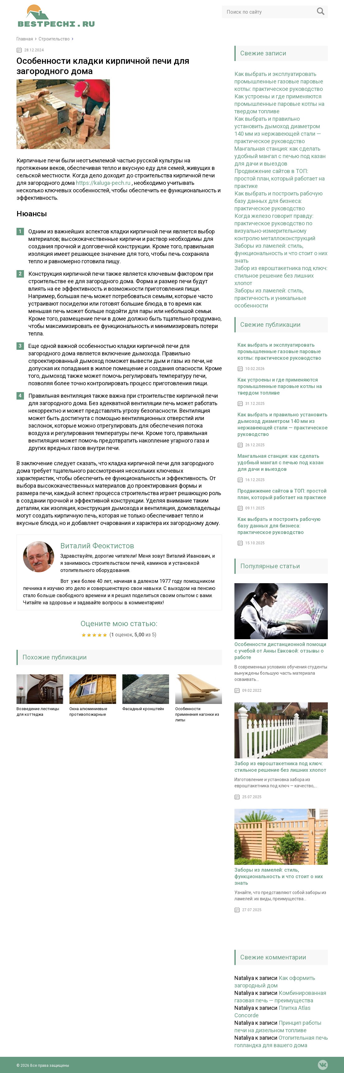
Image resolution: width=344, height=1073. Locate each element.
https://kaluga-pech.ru (103, 183)
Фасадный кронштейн (143, 708)
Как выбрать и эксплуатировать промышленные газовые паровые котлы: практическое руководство (278, 81)
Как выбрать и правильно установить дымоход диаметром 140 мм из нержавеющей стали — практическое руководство (283, 424)
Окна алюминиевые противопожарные (88, 711)
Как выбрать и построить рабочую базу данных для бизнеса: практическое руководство (278, 201)
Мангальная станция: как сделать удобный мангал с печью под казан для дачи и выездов (280, 156)
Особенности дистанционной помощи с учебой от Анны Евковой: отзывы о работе (280, 650)
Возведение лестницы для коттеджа (37, 711)
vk (323, 1065)
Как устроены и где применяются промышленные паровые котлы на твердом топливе (279, 104)
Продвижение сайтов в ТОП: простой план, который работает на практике (279, 178)
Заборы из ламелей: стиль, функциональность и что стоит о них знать (281, 253)
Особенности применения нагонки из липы (197, 714)
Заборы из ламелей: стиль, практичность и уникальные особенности (270, 298)
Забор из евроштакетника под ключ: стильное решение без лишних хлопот (281, 275)
